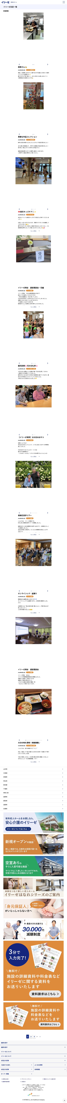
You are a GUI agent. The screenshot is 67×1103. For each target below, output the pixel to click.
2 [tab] (34, 64)
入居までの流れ (5, 1065)
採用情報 (37, 1069)
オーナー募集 (5, 1074)
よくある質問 (38, 1065)
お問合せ (24, 1081)
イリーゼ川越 (29, 596)
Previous (19, 64)
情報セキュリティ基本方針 (50, 1079)
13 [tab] (40, 740)
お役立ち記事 (5, 1060)
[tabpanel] (33, 38)
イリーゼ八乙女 (30, 214)
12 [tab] (39, 740)
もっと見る (33, 231)
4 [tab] (35, 209)
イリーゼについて (6, 1052)
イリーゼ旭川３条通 (31, 745)
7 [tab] (33, 740)
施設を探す (4, 1043)
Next (48, 64)
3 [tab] (34, 209)
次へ (39, 1036)
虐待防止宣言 (5, 1079)
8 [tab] (34, 740)
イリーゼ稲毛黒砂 (30, 139)
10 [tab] (36, 740)
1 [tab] (33, 64)
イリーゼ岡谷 (29, 290)
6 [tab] (36, 513)
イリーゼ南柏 (29, 518)
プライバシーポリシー (27, 1079)
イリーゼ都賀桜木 (30, 70)
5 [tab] (35, 513)
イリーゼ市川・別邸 (31, 368)
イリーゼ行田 (29, 440)
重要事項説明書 (5, 1081)
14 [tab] (41, 740)
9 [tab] (35, 740)
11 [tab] (38, 740)
